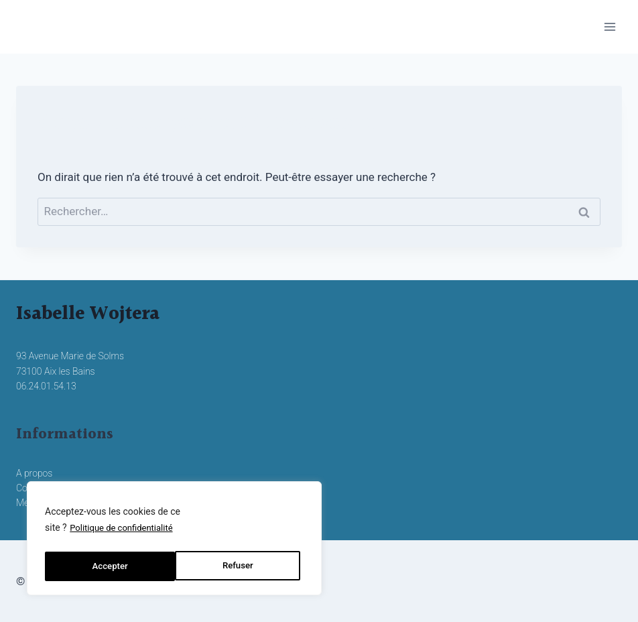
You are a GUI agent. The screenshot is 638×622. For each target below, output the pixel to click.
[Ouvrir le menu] (609, 26)
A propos (34, 473)
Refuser (106, 566)
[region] (174, 541)
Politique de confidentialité (125, 532)
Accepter (238, 566)
